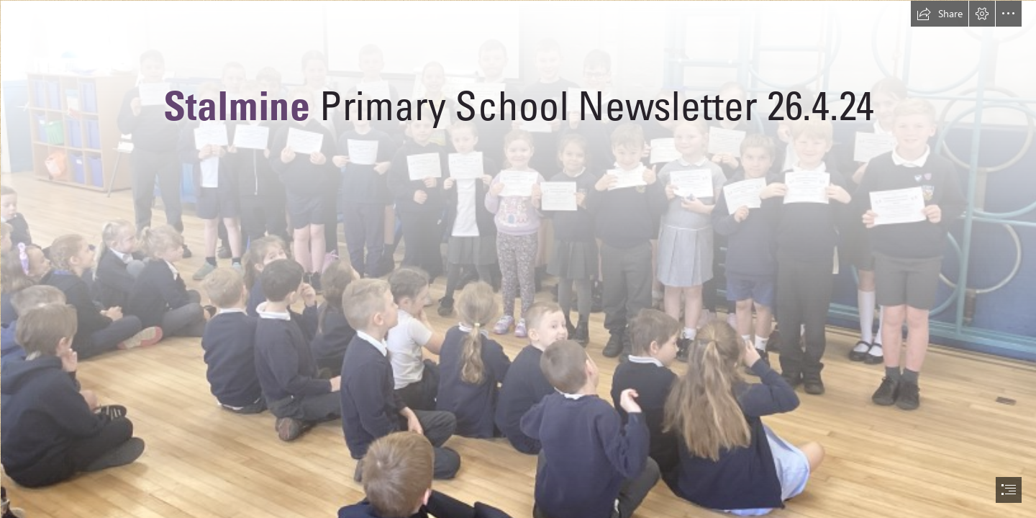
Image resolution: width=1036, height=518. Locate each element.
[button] (939, 14)
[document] (518, 259)
